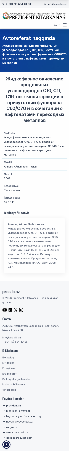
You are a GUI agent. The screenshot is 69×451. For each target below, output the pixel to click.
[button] (6, 444)
